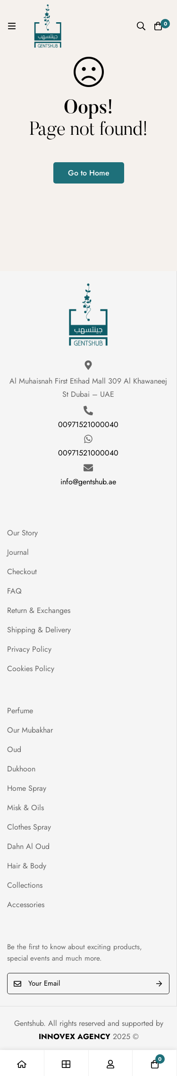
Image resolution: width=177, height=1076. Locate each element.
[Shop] (66, 1063)
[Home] (22, 1063)
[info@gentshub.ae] (88, 467)
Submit (158, 983)
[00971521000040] (88, 410)
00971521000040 (88, 424)
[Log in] (111, 1063)
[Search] (141, 26)
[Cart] (158, 26)
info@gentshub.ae (88, 481)
